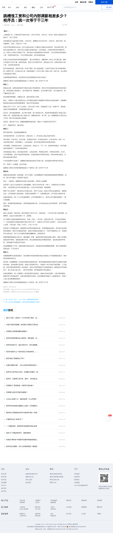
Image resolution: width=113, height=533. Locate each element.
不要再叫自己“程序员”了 (14, 419)
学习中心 (3, 485)
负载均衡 (37, 513)
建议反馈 (83, 2)
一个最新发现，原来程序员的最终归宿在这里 (21, 426)
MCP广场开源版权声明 (81, 485)
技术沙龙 (3, 479)
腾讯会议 (37, 507)
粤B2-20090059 (62, 526)
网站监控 (37, 515)
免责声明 (77, 477)
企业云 (53, 507)
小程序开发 (23, 515)
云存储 (37, 502)
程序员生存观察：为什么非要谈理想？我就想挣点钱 (23, 446)
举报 (64, 25)
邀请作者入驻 (29, 477)
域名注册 (22, 500)
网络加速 (84, 500)
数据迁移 (53, 515)
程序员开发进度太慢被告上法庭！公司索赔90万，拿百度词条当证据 (23, 406)
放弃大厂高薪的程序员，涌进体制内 (18, 433)
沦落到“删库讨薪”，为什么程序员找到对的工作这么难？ (23, 365)
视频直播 (53, 502)
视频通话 (84, 507)
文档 (76, 2)
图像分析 (99, 507)
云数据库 (99, 500)
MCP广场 (50, 7)
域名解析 (22, 502)
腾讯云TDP (53, 482)
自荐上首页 (28, 479)
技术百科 (3, 488)
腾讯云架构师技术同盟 (56, 477)
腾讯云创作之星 (54, 479)
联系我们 (77, 479)
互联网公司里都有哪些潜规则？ (17, 331)
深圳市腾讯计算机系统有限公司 (36, 526)
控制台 (91, 2)
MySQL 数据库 (24, 509)
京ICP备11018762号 (72, 529)
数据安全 (22, 513)
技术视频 (3, 482)
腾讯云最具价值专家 (56, 474)
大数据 (99, 513)
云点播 (83, 513)
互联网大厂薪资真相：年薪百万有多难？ (20, 385)
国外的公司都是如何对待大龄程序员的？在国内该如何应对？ (23, 412)
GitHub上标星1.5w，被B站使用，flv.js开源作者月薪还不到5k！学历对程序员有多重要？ (23, 399)
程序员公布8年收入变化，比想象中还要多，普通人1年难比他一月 (23, 372)
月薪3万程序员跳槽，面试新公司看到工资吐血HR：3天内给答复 (23, 324)
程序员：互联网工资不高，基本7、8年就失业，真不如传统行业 (23, 379)
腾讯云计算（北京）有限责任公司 (45, 529)
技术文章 (3, 474)
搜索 (97, 7)
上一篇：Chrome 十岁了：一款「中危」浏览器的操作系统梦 (20, 299)
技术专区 (3, 491)
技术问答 (3, 477)
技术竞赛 (28, 482)
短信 (52, 513)
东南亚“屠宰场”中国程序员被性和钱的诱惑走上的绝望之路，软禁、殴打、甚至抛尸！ (23, 439)
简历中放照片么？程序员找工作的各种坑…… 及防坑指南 (23, 352)
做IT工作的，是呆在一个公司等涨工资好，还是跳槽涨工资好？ (23, 318)
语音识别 (53, 509)
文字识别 (68, 513)
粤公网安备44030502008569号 (77, 526)
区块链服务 (54, 500)
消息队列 (68, 500)
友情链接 (77, 482)
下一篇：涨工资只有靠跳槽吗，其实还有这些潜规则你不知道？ (21, 302)
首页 (3, 7)
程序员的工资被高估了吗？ (15, 358)
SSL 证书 (37, 509)
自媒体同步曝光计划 (31, 474)
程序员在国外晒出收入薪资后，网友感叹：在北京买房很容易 (23, 338)
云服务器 (37, 500)
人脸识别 (22, 507)
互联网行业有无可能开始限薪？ (17, 392)
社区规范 (77, 474)
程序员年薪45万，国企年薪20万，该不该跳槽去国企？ (23, 345)
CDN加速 (68, 507)
